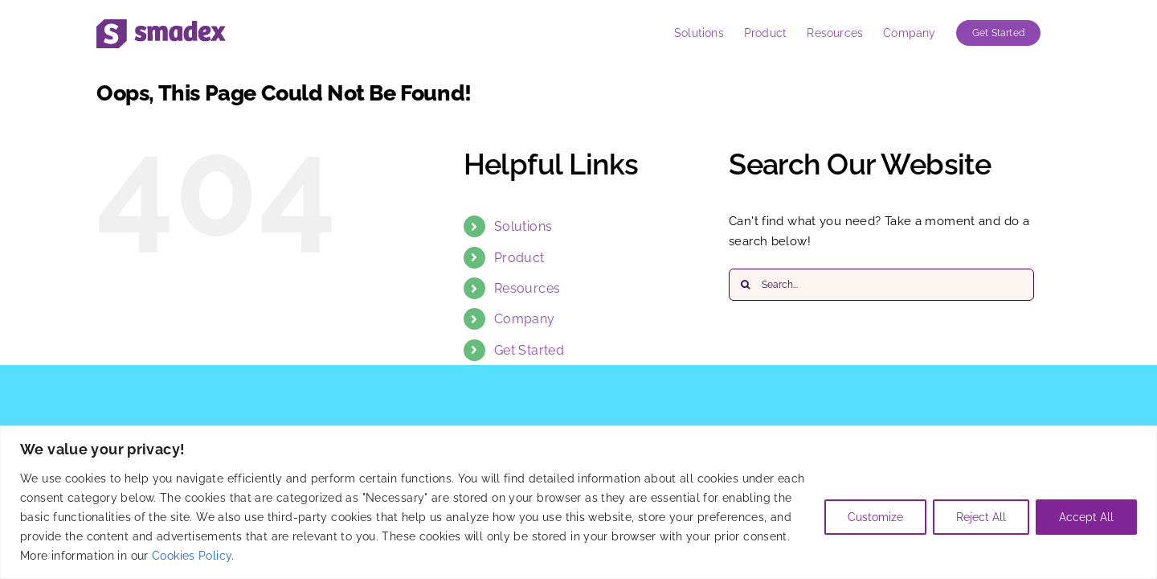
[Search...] (881, 285)
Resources (527, 288)
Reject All (981, 517)
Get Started (529, 350)
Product (519, 257)
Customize (875, 517)
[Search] (745, 285)
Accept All (1086, 517)
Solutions (523, 226)
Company (524, 318)
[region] (578, 502)
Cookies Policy (191, 555)
